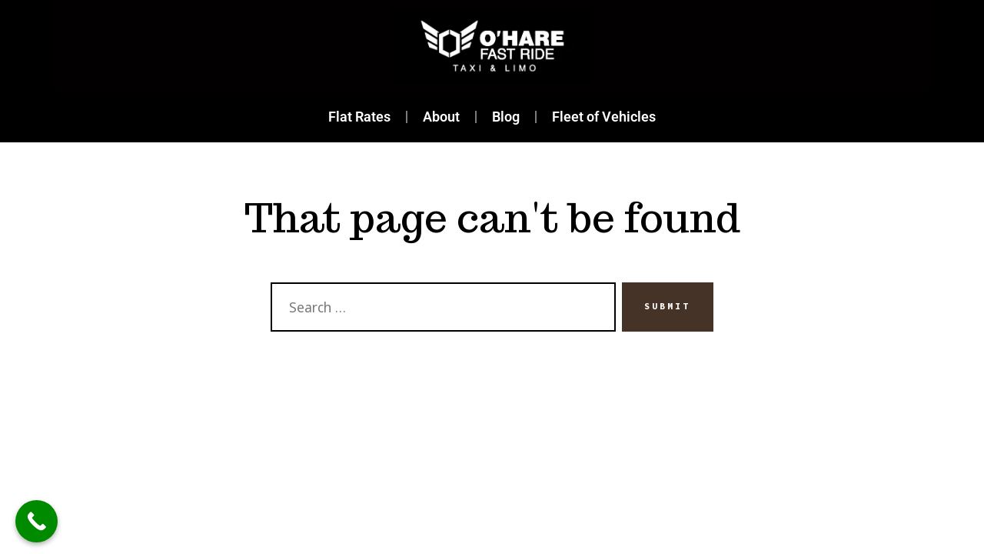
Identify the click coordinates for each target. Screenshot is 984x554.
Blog (506, 117)
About (441, 117)
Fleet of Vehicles (604, 117)
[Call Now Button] (36, 521)
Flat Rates (359, 117)
